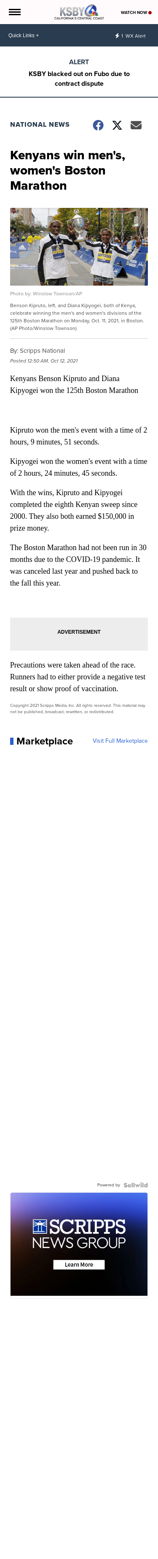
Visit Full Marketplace (120, 741)
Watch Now (136, 12)
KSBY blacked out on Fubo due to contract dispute (79, 78)
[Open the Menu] (14, 12)
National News (40, 124)
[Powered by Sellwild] (135, 1185)
